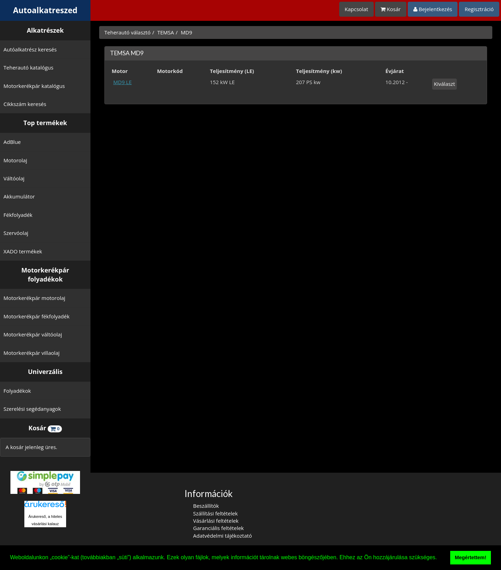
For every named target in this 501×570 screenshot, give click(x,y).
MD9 (186, 32)
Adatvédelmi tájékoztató (222, 535)
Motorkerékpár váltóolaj (32, 334)
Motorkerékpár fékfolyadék (36, 316)
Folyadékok (17, 390)
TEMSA (165, 32)
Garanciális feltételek (218, 527)
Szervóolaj (15, 232)
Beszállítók (206, 505)
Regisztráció (479, 9)
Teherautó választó (127, 32)
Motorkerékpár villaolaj (31, 352)
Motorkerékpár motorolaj (34, 297)
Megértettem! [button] (470, 557)
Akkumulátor (19, 196)
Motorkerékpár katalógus (34, 85)
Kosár (391, 9)
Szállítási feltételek (215, 513)
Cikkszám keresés (24, 103)
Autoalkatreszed (45, 10)
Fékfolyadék (17, 214)
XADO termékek (22, 251)
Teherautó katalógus (28, 67)
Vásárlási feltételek (216, 520)
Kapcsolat (356, 9)
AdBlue (12, 141)
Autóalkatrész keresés (30, 49)
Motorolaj (15, 160)
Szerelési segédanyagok (32, 408)
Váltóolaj (13, 178)
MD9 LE (122, 82)
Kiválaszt (444, 83)
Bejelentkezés (432, 9)
